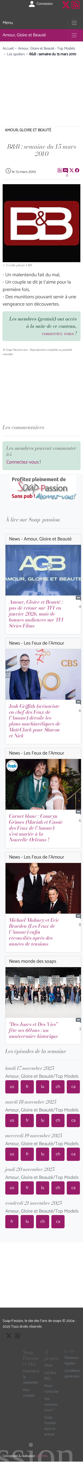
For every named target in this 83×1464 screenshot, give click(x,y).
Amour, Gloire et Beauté (24, 35)
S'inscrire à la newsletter (31, 1377)
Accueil (8, 48)
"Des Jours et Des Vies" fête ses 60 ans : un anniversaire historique (33, 1030)
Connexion (40, 4)
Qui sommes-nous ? (51, 1404)
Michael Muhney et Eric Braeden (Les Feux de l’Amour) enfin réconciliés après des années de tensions (34, 932)
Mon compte (28, 1393)
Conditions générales (72, 1373)
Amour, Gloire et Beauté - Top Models (46, 48)
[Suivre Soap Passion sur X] (66, 8)
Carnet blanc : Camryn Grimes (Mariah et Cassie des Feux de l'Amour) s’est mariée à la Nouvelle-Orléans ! (36, 828)
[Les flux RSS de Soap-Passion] (75, 8)
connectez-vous (58, 333)
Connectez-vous (22, 462)
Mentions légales (71, 1360)
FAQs (48, 1366)
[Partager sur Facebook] (77, 170)
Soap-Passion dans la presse (50, 1426)
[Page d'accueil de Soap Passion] (11, 8)
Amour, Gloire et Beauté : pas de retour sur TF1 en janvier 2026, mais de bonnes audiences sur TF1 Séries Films (36, 613)
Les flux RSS (50, 1375)
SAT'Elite (42, 1456)
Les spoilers (16, 54)
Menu (8, 22)
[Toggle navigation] (74, 23)
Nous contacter (51, 1388)
